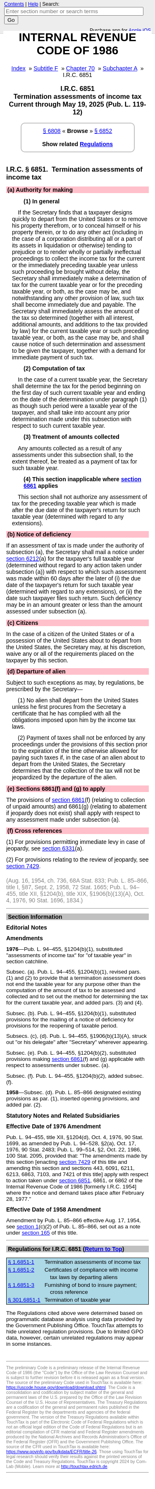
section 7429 (22, 866)
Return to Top (103, 1249)
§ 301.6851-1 (24, 1300)
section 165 (36, 1233)
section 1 (27, 1226)
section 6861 (68, 800)
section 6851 (74, 1180)
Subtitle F (45, 68)
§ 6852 (103, 131)
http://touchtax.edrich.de (84, 1466)
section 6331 (58, 848)
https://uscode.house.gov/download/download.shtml (56, 1387)
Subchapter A (120, 68)
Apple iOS (140, 30)
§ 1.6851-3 (21, 1285)
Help (33, 4)
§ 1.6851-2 (21, 1270)
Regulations (96, 144)
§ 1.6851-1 (21, 1262)
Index (19, 68)
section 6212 (22, 558)
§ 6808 (52, 131)
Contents (14, 4)
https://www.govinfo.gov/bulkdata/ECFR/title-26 (51, 1451)
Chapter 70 (80, 68)
